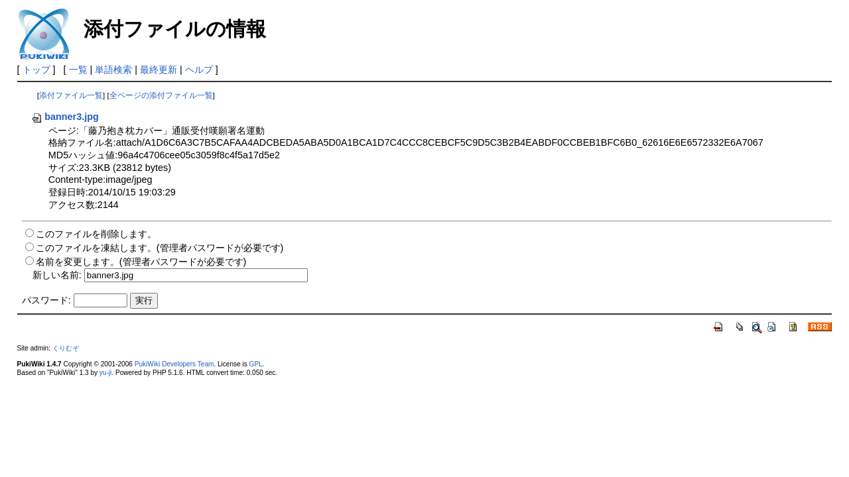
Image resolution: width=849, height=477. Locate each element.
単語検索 (113, 69)
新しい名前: (57, 275)
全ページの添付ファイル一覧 (161, 95)
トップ (36, 69)
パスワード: (46, 300)
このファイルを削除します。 (96, 234)
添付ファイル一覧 (71, 95)
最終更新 (158, 69)
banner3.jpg (65, 116)
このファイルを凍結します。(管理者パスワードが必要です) (160, 247)
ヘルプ (199, 69)
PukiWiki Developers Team (174, 364)
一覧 (78, 69)
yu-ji (105, 372)
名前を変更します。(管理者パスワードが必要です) (141, 261)
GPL (256, 364)
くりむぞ (65, 348)
